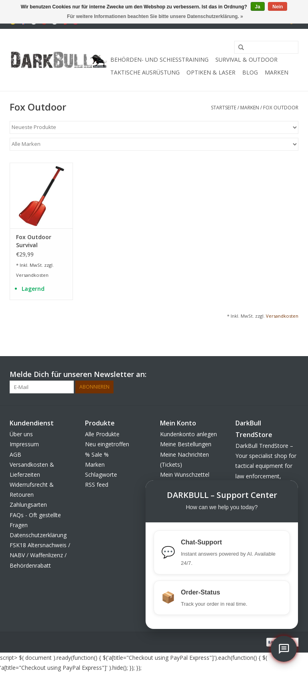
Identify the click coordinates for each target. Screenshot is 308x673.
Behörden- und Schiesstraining (159, 59)
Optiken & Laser (210, 72)
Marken (276, 72)
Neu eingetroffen (107, 444)
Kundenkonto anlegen (188, 434)
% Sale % (97, 454)
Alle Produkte (102, 434)
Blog (250, 72)
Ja (257, 7)
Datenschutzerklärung (38, 535)
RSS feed (96, 484)
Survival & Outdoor (246, 59)
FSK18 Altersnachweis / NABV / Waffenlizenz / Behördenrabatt (40, 555)
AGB (15, 454)
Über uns (21, 434)
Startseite (223, 107)
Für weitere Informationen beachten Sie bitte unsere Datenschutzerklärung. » (155, 16)
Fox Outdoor (280, 107)
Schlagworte (101, 474)
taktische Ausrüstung (145, 72)
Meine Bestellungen (185, 444)
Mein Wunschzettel (184, 474)
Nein (277, 7)
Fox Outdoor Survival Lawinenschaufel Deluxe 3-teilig (39, 241)
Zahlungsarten (28, 504)
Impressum (24, 444)
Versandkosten (32, 275)
